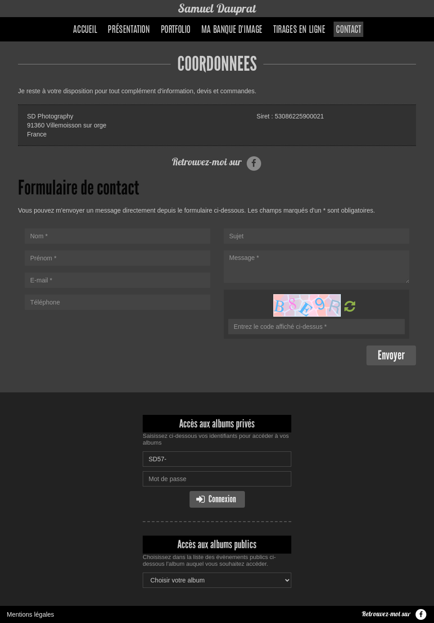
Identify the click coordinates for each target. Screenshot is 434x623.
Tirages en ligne (299, 30)
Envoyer (391, 355)
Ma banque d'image (231, 30)
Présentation (128, 30)
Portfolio (175, 30)
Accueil (85, 30)
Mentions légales (30, 614)
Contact (348, 30)
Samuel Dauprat (217, 8)
